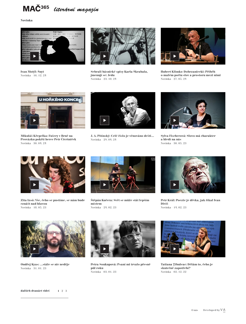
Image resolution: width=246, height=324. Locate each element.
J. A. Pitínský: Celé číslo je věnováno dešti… (122, 136)
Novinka (26, 75)
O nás (194, 310)
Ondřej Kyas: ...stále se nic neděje (45, 264)
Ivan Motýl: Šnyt (32, 71)
